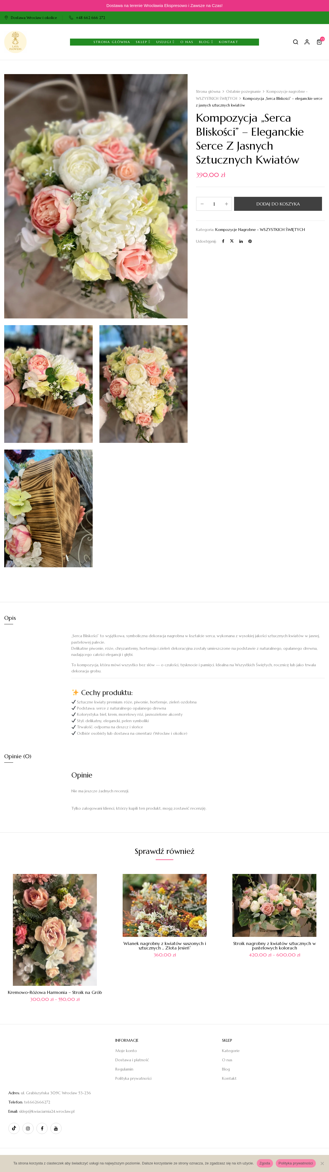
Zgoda (265, 1163)
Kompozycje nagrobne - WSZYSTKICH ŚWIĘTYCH (260, 229)
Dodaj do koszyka (278, 204)
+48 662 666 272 (87, 17)
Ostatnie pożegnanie (243, 91)
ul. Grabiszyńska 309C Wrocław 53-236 (56, 1092)
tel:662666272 (37, 1102)
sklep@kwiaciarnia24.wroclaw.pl (46, 1111)
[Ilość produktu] (214, 203)
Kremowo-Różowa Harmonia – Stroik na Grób (55, 992)
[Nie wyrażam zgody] (322, 1163)
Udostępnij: (206, 241)
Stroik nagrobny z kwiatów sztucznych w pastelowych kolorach (274, 946)
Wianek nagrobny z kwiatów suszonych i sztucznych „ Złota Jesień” (164, 946)
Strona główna (208, 91)
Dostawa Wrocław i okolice (30, 17)
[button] (320, 42)
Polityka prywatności (296, 1163)
